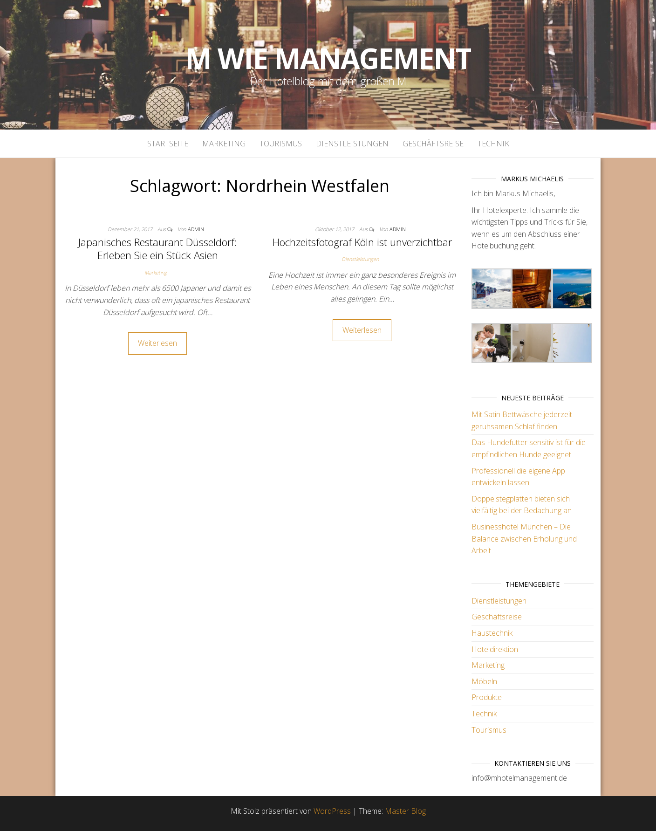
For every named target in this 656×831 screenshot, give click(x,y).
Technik (493, 143)
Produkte (487, 697)
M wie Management (328, 58)
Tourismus (281, 143)
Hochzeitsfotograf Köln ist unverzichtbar (362, 242)
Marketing (224, 143)
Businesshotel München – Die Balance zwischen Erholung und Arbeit (524, 539)
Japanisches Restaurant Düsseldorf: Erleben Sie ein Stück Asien (157, 248)
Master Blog (405, 811)
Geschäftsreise (433, 143)
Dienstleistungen (352, 143)
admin (196, 229)
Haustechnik (492, 633)
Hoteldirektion (495, 649)
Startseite (167, 143)
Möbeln (484, 681)
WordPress (332, 811)
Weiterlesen (157, 343)
